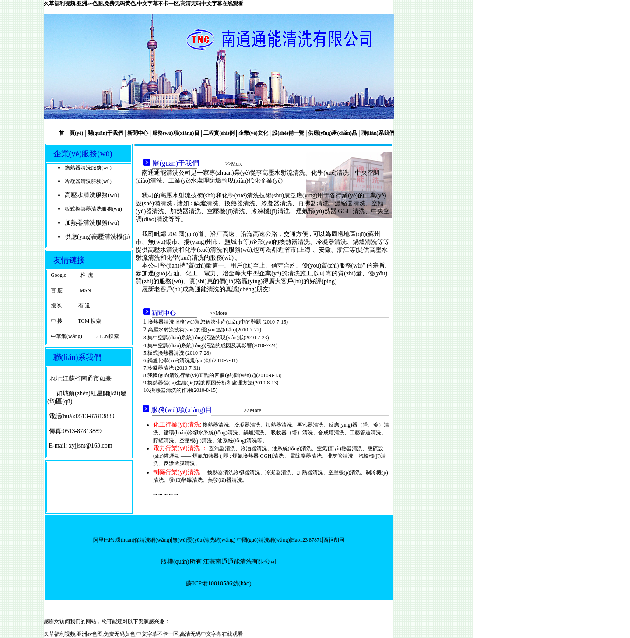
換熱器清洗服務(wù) (88, 168)
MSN (84, 290)
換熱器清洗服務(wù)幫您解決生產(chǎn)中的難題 (205, 322)
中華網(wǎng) (66, 336)
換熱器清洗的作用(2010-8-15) (183, 390)
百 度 (57, 290)
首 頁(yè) (71, 133)
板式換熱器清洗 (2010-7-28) (179, 353)
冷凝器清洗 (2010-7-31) (173, 368)
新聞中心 (138, 133)
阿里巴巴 (103, 540)
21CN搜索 (107, 336)
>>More (234, 164)
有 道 (84, 306)
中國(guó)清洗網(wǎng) (263, 540)
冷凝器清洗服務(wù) (88, 181)
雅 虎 (86, 275)
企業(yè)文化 (253, 133)
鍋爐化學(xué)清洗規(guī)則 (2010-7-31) (192, 360)
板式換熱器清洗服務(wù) (93, 209)
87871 (315, 540)
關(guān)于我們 (105, 133)
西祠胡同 (333, 540)
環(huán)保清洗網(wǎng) (143, 540)
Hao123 (299, 540)
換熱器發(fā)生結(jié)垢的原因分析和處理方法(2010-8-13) (212, 383)
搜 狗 (57, 306)
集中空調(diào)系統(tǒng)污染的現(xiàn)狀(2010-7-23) (208, 338)
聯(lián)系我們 (377, 133)
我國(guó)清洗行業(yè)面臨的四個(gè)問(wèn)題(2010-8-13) (214, 375)
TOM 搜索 (89, 321)
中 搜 (57, 321)
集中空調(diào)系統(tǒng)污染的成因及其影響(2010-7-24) (212, 345)
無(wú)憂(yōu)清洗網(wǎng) (203, 540)
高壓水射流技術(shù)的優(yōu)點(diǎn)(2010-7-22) (204, 330)
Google (58, 275)
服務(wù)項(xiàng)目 (175, 133)
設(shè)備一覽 (288, 133)
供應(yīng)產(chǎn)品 (332, 133)
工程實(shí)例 (219, 133)
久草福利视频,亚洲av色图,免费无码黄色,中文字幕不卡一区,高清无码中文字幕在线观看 (143, 3)
